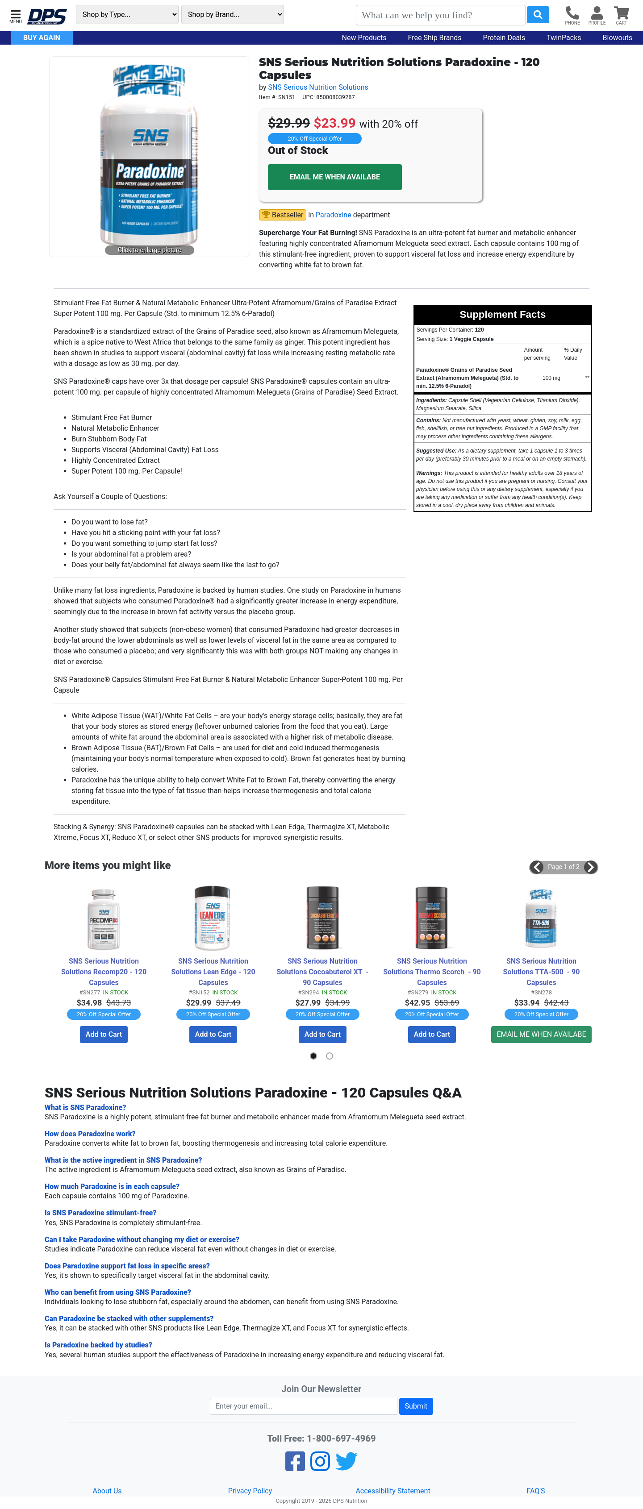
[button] (15, 15)
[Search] (441, 15)
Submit (416, 1405)
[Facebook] (295, 1467)
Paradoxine (333, 215)
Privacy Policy (250, 1490)
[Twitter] (346, 1467)
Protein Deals (504, 37)
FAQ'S (535, 1490)
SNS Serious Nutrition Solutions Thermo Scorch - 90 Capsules (432, 971)
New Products (364, 37)
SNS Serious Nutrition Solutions (318, 87)
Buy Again (41, 37)
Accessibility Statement (392, 1490)
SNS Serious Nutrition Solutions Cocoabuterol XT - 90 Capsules (323, 971)
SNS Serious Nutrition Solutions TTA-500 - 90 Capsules (542, 971)
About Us (106, 1490)
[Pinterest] (320, 1467)
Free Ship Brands (435, 37)
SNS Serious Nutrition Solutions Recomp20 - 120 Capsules (104, 971)
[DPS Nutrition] (47, 17)
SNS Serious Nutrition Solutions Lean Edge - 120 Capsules (214, 971)
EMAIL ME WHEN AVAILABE (335, 177)
